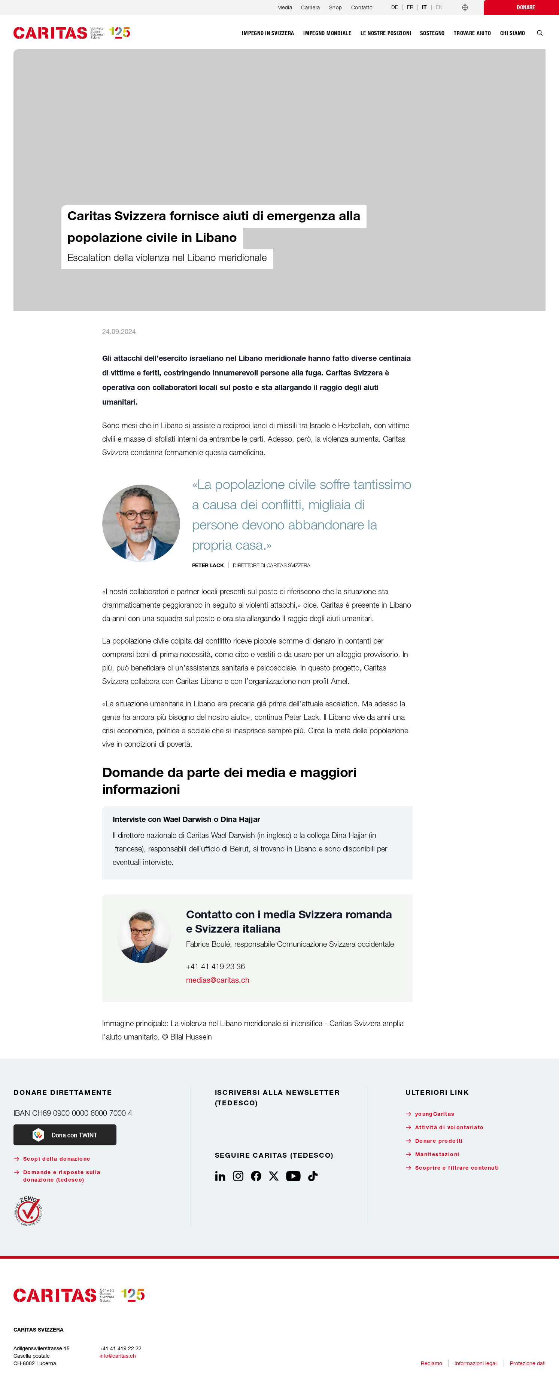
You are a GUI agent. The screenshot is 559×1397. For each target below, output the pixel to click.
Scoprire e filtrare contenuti (452, 1168)
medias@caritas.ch (217, 980)
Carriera (310, 7)
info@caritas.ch (118, 1356)
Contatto (362, 7)
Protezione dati (528, 1363)
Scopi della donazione (51, 1159)
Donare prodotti (434, 1141)
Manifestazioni (432, 1154)
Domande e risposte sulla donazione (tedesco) (57, 1176)
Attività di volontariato (444, 1127)
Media (284, 7)
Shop (335, 7)
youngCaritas (430, 1114)
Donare (526, 7)
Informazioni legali (476, 1363)
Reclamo (431, 1363)
